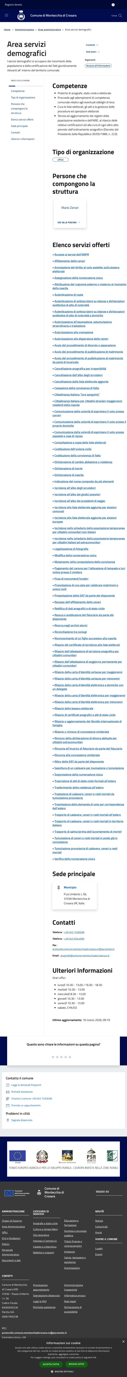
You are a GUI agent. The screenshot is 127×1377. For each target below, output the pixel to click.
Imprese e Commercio (45, 1241)
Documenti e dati (11, 1260)
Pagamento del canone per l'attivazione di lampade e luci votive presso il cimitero (88, 570)
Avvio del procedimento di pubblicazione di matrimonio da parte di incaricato (87, 360)
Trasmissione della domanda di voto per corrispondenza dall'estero (88, 806)
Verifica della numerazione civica (74, 859)
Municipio (70, 887)
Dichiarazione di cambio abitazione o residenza (83, 462)
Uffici (5, 1232)
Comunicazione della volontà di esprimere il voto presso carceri (88, 413)
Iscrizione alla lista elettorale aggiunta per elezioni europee (84, 520)
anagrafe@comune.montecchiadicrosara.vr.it (84, 955)
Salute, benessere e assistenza (75, 1260)
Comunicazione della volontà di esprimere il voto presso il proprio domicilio (89, 424)
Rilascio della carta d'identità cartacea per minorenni (87, 678)
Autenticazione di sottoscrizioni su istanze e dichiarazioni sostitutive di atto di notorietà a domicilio (88, 313)
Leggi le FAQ (40, 1301)
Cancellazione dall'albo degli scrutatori (78, 375)
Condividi (92, 45)
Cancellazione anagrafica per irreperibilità (80, 368)
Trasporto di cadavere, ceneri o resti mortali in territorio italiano (87, 823)
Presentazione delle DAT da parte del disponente (84, 595)
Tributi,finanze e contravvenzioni (73, 1243)
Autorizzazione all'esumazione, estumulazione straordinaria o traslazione (82, 324)
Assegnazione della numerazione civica (78, 278)
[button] (63, 1371)
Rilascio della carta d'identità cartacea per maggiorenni (88, 672)
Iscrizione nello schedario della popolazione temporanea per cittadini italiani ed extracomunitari (88, 540)
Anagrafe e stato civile (45, 1223)
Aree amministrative (49, 29)
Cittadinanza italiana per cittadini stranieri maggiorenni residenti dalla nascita (87, 403)
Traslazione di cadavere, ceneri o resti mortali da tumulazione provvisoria (83, 796)
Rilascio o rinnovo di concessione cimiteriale (81, 732)
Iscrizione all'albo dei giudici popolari (77, 494)
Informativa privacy (75, 1295)
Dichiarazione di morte (68, 468)
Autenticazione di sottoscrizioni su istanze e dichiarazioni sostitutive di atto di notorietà (88, 303)
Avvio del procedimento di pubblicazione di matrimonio (88, 352)
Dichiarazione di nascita (69, 475)
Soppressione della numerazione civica (78, 774)
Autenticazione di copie (68, 294)
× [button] (123, 1342)
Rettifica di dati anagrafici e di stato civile (79, 608)
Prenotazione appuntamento (41, 1287)
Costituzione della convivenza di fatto (77, 455)
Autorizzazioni (72, 1268)
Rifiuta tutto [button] (76, 1364)
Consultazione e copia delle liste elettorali (80, 442)
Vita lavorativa (41, 1235)
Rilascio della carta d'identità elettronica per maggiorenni (89, 695)
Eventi (98, 1254)
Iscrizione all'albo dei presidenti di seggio (79, 501)
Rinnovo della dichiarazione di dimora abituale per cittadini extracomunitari (84, 740)
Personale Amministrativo (10, 1252)
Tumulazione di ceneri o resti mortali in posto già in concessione (84, 840)
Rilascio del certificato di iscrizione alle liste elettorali (87, 645)
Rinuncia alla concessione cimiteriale (77, 755)
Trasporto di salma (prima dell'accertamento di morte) (87, 831)
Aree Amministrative (13, 1227)
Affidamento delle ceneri (69, 261)
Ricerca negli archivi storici (70, 625)
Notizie (99, 1221)
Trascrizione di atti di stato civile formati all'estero (85, 781)
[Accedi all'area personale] (113, 4)
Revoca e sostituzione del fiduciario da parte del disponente (83, 617)
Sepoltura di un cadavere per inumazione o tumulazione (89, 768)
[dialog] (63, 1357)
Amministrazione (24, 29)
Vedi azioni (93, 52)
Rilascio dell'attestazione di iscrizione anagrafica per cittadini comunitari (85, 653)
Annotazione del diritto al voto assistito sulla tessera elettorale (85, 269)
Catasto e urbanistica (44, 1247)
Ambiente (69, 1252)
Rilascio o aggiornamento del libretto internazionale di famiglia (87, 723)
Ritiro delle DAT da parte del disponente (79, 761)
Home (7, 29)
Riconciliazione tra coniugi (70, 632)
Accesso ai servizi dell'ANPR (71, 254)
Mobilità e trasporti (43, 1252)
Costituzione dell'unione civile (72, 449)
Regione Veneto (13, 4)
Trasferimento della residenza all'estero (79, 787)
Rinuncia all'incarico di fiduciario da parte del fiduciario (88, 748)
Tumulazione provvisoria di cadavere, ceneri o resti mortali (84, 850)
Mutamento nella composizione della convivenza (84, 562)
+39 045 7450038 (74, 932)
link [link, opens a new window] (94, 1357)
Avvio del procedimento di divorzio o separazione (85, 345)
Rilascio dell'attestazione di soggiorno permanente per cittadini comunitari (87, 663)
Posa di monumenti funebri (71, 578)
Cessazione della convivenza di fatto (76, 388)
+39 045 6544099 (74, 939)
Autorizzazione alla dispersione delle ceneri (81, 339)
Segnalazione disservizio (46, 1295)
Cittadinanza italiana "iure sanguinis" (77, 394)
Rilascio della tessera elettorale (73, 708)
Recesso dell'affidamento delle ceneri (77, 602)
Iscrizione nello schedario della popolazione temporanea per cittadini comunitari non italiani (88, 530)
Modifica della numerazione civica (75, 555)
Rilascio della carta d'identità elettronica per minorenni (88, 702)
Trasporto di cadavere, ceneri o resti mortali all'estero (87, 815)
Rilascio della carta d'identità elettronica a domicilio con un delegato (87, 687)
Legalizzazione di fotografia (71, 549)
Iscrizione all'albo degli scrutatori (75, 488)
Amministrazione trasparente (73, 1287)
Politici (5, 1244)
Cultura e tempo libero (45, 1229)
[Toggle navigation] (6, 15)
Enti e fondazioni (11, 1238)
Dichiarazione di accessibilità (73, 1309)
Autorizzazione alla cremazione (73, 332)
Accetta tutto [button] (51, 1364)
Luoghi (99, 1248)
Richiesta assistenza (44, 1307)
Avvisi (98, 1232)
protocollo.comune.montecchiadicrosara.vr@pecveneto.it (83, 949)
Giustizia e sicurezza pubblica (75, 1233)
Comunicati (101, 1227)
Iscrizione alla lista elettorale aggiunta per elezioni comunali (84, 509)
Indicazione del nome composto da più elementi (84, 481)
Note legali (70, 1301)
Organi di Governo (12, 1221)
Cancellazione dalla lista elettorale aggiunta (81, 381)
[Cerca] (120, 16)
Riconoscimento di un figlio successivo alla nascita (85, 638)
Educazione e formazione (71, 1223)
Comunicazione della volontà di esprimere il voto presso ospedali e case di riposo (88, 434)
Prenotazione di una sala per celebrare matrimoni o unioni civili (85, 587)
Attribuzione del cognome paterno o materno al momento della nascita (89, 286)
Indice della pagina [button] (20, 80)
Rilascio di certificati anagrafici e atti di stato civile (84, 715)
